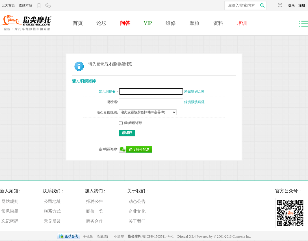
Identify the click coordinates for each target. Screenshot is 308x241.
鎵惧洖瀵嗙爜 (194, 102)
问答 (125, 23)
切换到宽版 (279, 5)
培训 (242, 23)
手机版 (88, 236)
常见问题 (9, 211)
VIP (148, 23)
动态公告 (137, 201)
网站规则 (9, 201)
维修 (171, 23)
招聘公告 (94, 201)
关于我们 (137, 221)
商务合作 (94, 221)
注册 (301, 5)
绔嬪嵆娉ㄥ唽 (194, 92)
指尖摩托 (134, 236)
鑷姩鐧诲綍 (130, 123)
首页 (78, 23)
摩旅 (194, 23)
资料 (218, 23)
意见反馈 (52, 221)
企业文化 (137, 211)
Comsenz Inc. (242, 236)
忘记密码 (9, 221)
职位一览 (94, 211)
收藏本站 (25, 5)
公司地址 (52, 201)
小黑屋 (119, 236)
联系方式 (52, 211)
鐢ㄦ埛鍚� (107, 92)
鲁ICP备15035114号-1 (158, 236)
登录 (293, 5)
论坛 (101, 23)
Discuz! (183, 236)
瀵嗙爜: (112, 102)
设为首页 (8, 5)
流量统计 (103, 236)
